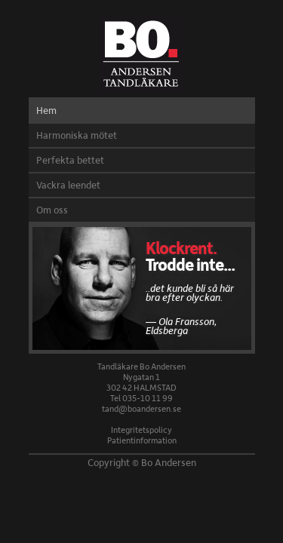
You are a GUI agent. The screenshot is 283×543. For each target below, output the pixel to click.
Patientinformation (142, 440)
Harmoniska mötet (76, 135)
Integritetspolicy (141, 429)
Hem (46, 110)
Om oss (52, 209)
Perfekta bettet (70, 160)
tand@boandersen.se (141, 408)
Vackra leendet (68, 185)
